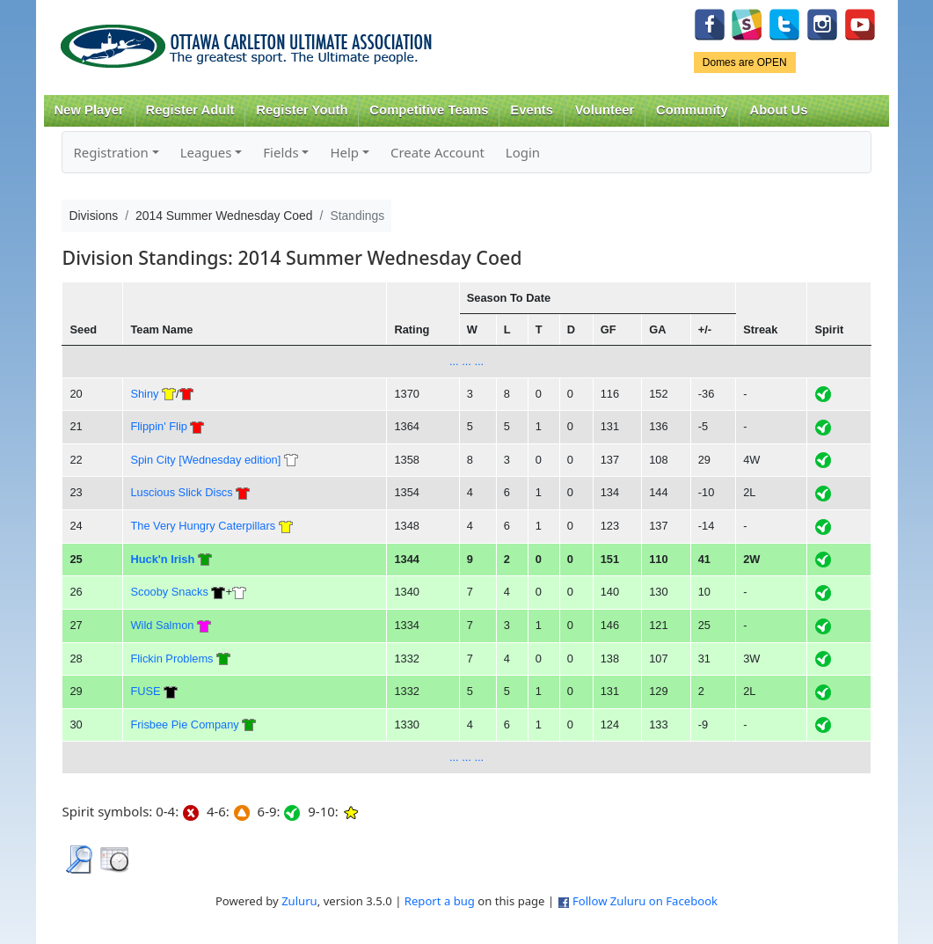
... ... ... (466, 361)
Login (523, 152)
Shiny (144, 393)
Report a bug (440, 901)
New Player (88, 110)
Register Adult (189, 110)
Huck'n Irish (162, 559)
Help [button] (344, 152)
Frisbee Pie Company (184, 724)
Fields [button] (280, 152)
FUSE (145, 691)
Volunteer (604, 110)
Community (692, 110)
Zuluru (299, 901)
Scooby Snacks (169, 591)
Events (531, 110)
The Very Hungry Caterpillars (202, 525)
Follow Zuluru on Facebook (645, 901)
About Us (779, 110)
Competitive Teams (428, 110)
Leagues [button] (206, 152)
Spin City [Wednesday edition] (205, 459)
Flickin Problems (171, 658)
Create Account (437, 152)
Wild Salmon (161, 625)
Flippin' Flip (158, 426)
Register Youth (301, 110)
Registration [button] (110, 152)
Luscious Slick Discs (181, 492)
